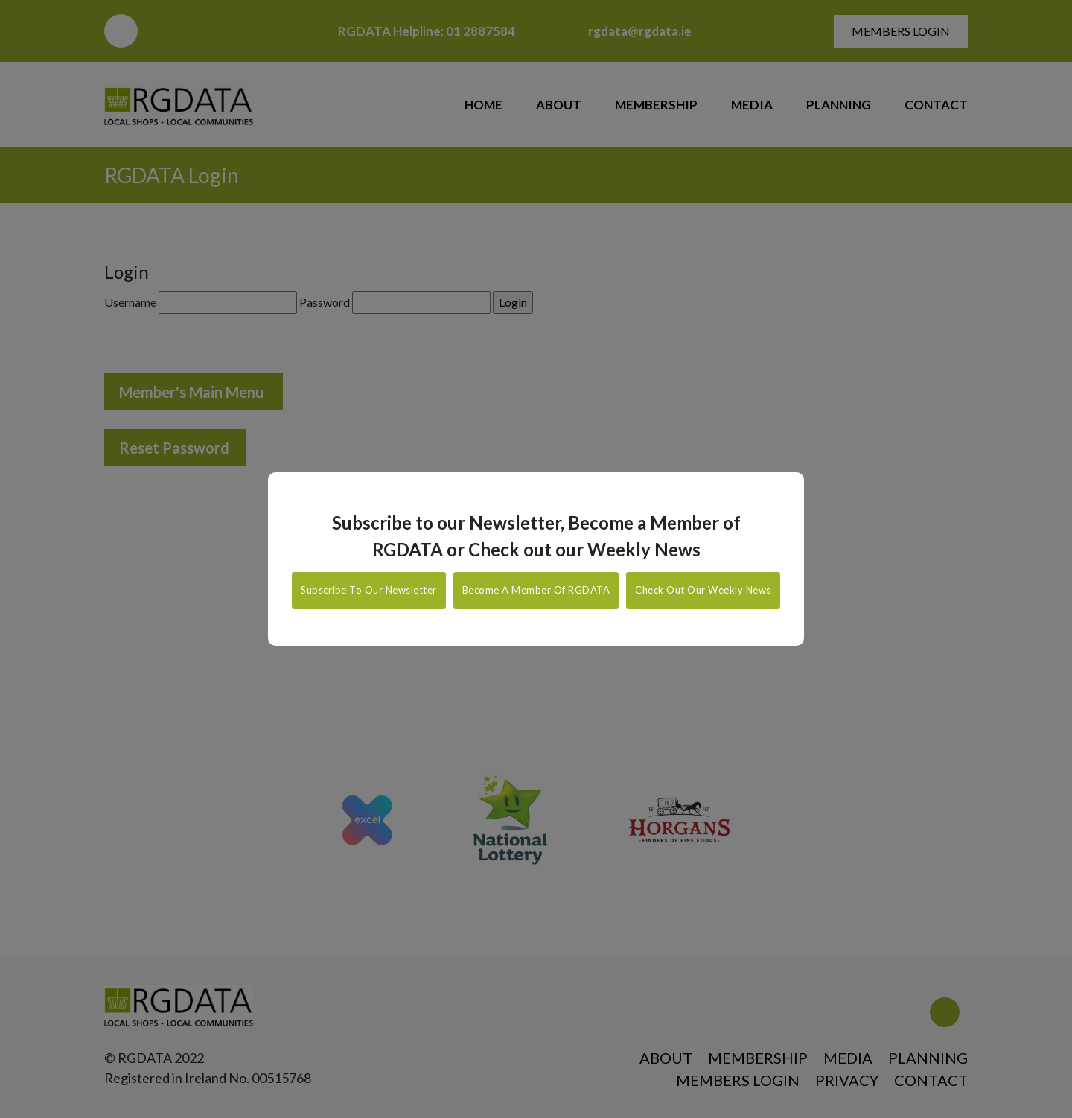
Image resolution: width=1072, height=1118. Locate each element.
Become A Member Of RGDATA (536, 590)
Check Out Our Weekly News (703, 590)
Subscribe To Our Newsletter (369, 590)
